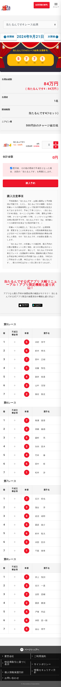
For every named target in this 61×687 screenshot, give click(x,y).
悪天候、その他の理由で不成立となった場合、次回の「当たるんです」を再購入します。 (31, 170)
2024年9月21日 (30, 36)
